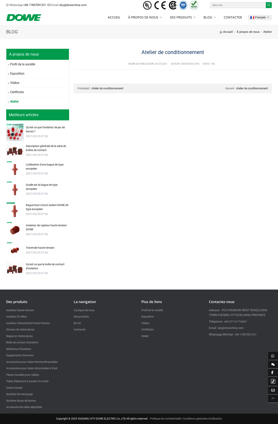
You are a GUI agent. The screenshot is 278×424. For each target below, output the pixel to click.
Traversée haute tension (40, 247)
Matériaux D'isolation (18, 349)
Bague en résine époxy (19, 336)
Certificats (17, 92)
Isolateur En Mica (16, 316)
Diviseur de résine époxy (20, 329)
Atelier (14, 101)
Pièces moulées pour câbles (22, 374)
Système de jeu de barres (21, 400)
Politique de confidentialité (165, 418)
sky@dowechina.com (73, 5)
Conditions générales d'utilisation (202, 418)
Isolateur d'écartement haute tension (28, 323)
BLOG (207, 17)
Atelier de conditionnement (107, 88)
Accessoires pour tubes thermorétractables (32, 361)
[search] (269, 5)
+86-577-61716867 (235, 321)
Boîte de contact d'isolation (22, 342)
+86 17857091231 (34, 5)
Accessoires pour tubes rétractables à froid (31, 368)
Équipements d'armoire (20, 355)
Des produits (181, 17)
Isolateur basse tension (20, 310)
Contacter (233, 17)
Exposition (17, 73)
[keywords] (238, 5)
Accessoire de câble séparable (24, 407)
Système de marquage (19, 394)
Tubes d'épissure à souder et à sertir (27, 381)
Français (258, 17)
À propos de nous (143, 17)
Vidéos (14, 83)
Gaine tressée (14, 387)
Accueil (114, 17)
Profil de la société (22, 64)
